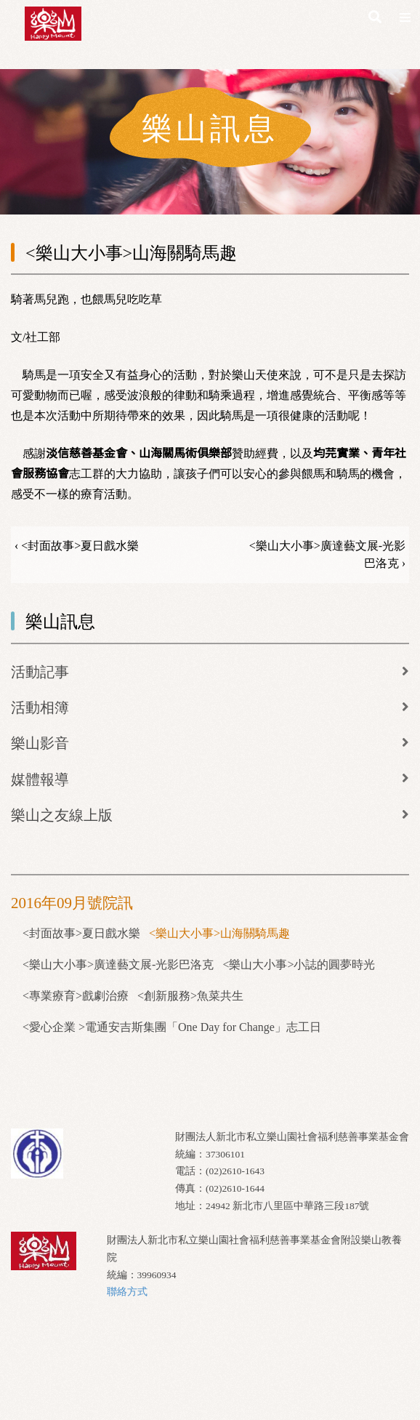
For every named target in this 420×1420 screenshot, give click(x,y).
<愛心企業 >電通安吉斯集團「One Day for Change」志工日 (172, 1027)
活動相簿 (40, 707)
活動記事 (40, 672)
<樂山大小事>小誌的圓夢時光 (298, 964)
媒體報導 (40, 779)
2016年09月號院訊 (72, 903)
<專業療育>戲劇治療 (76, 996)
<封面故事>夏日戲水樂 (81, 933)
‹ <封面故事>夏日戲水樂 (77, 545)
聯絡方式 (127, 1291)
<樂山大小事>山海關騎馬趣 (219, 933)
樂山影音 (40, 743)
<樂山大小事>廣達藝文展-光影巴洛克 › (327, 554)
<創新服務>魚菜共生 (190, 996)
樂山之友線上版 (62, 815)
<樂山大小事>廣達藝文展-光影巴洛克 (118, 964)
